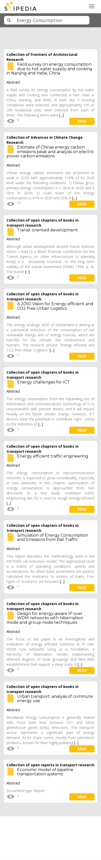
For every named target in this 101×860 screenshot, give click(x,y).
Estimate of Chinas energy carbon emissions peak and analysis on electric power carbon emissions (50, 151)
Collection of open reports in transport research (50, 764)
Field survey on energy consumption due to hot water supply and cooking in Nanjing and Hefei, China (49, 69)
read (82, 121)
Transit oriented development (47, 230)
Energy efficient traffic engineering (52, 456)
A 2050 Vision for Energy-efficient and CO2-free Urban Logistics (55, 306)
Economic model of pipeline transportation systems (45, 772)
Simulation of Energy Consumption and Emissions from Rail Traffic (52, 537)
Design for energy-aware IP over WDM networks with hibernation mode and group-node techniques (45, 618)
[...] (61, 115)
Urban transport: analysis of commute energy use (55, 698)
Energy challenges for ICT (43, 382)
